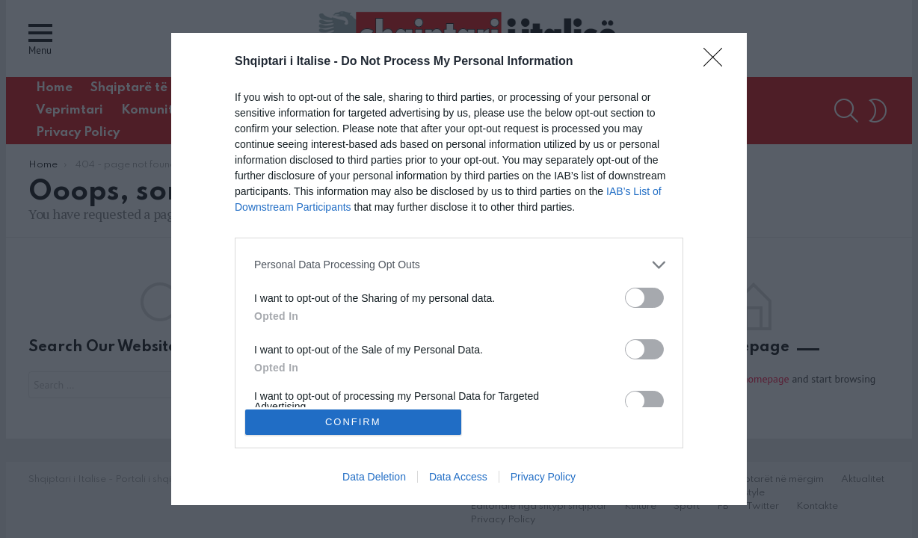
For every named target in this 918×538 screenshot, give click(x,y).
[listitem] (459, 262)
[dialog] (459, 269)
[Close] (717, 59)
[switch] (644, 295)
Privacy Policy (543, 480)
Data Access (458, 480)
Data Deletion (374, 480)
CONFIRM (356, 421)
